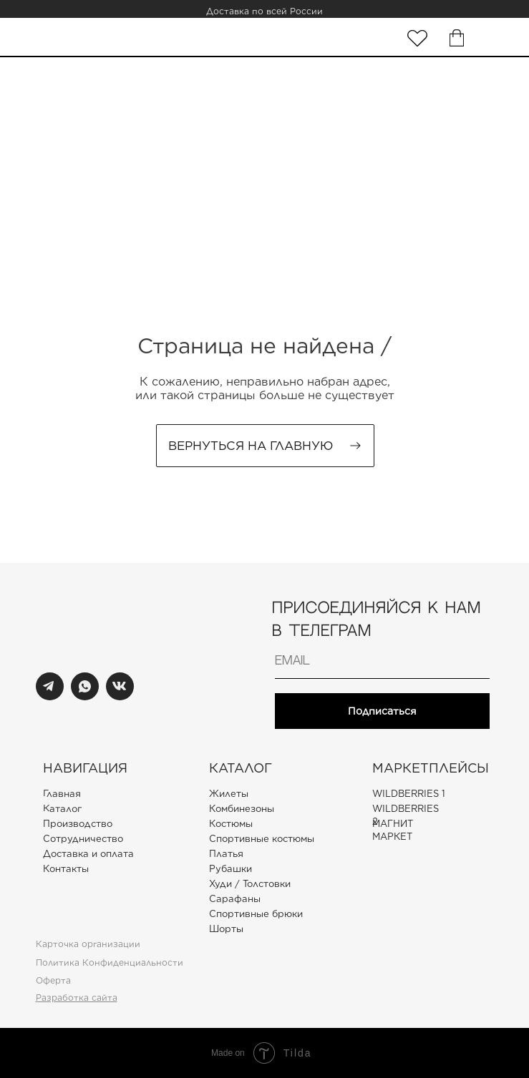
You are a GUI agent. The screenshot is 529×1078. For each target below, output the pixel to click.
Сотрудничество (83, 838)
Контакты (66, 868)
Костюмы (231, 823)
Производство (77, 823)
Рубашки (230, 868)
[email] (382, 661)
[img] (417, 38)
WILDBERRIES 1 (408, 793)
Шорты (226, 928)
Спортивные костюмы (261, 838)
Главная (61, 793)
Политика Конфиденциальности (109, 962)
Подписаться (382, 711)
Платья (226, 853)
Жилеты (228, 793)
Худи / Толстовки (250, 883)
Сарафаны (235, 898)
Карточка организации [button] (88, 944)
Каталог (61, 808)
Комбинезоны (241, 808)
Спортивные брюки (256, 913)
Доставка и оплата (88, 853)
